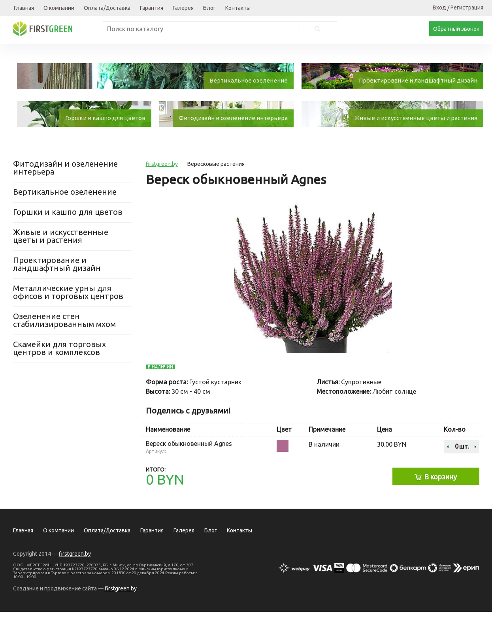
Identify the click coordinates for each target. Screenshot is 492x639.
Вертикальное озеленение (65, 219)
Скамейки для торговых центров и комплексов (59, 375)
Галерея (183, 8)
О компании (58, 8)
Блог (209, 8)
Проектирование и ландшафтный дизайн (57, 291)
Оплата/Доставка (107, 8)
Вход (439, 7)
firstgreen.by (162, 191)
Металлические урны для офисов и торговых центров (68, 319)
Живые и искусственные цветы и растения (60, 263)
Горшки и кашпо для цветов (68, 239)
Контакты (238, 8)
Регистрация (467, 7)
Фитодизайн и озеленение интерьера (65, 194)
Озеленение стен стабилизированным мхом (64, 347)
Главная (24, 8)
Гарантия (151, 8)
